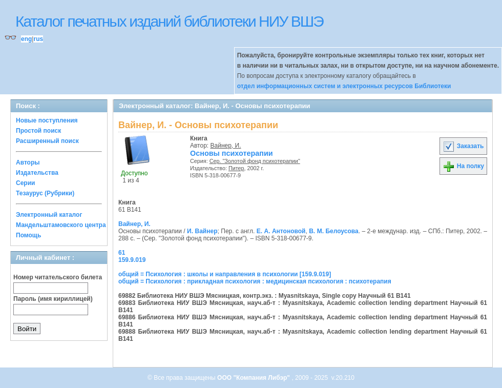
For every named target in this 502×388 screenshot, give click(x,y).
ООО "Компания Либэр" (254, 377)
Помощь (28, 235)
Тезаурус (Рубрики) (45, 193)
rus (38, 39)
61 (121, 252)
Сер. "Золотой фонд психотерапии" (255, 161)
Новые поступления (47, 120)
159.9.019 (131, 259)
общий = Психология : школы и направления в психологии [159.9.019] (224, 274)
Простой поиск (38, 130)
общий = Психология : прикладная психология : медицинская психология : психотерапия (254, 281)
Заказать (463, 146)
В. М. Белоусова (333, 231)
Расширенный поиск (47, 141)
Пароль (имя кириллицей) (53, 298)
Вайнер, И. (226, 145)
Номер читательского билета (57, 277)
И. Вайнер (202, 231)
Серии (25, 183)
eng (26, 39)
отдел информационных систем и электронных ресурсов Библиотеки (344, 86)
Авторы (28, 162)
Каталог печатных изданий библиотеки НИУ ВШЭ (169, 21)
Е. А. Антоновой (281, 231)
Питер (236, 168)
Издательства (37, 172)
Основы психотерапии (231, 153)
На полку (463, 166)
